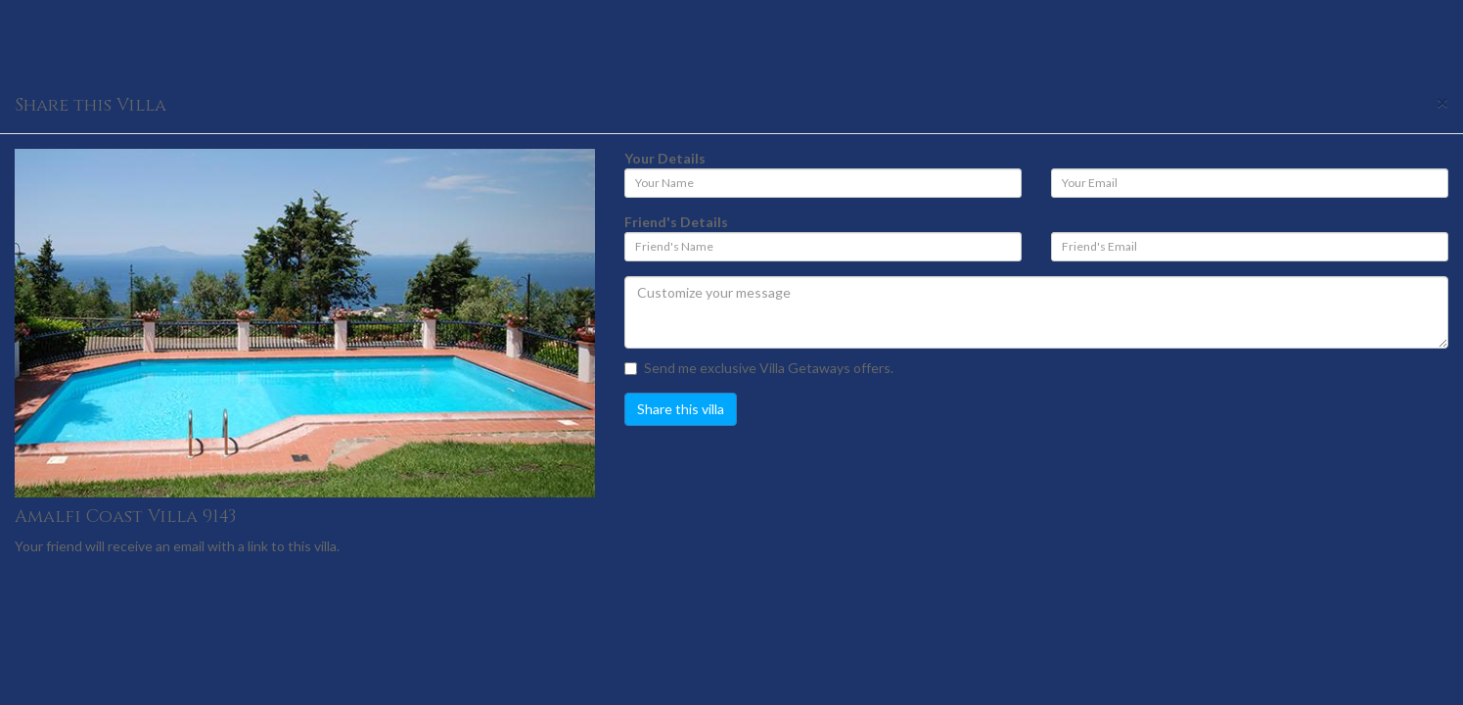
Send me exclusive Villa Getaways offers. (758, 367)
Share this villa (680, 408)
